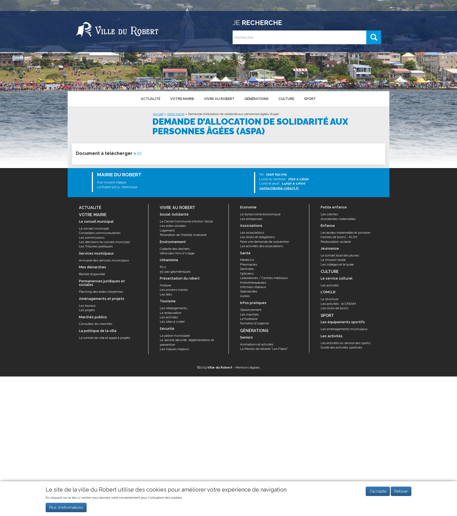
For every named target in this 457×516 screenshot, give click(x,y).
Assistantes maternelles (338, 219)
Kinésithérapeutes (253, 283)
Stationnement (250, 310)
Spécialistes (248, 291)
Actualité (150, 99)
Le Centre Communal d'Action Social (186, 221)
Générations (256, 99)
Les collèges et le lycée (337, 264)
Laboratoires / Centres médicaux (264, 278)
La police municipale (175, 336)
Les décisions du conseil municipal (104, 242)
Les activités (169, 317)
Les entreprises (251, 219)
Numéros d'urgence (254, 323)
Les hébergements (173, 308)
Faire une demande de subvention (264, 242)
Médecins (247, 260)
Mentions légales (247, 367)
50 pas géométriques (175, 272)
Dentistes (247, 269)
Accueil (158, 114)
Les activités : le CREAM (338, 304)
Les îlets (166, 294)
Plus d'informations (66, 507)
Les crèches (329, 214)
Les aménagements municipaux (344, 329)
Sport (309, 99)
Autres (245, 296)
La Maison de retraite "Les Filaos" (264, 349)
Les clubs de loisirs (334, 308)
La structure (329, 299)
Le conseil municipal (94, 228)
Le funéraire (248, 319)
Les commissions (91, 237)
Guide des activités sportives (341, 347)
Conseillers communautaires (99, 233)
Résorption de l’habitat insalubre (183, 235)
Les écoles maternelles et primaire (345, 233)
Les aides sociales (173, 226)
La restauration (170, 313)
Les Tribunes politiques (96, 246)
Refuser (401, 491)
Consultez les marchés (95, 324)
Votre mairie (182, 99)
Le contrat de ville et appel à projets (104, 338)
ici (139, 153)
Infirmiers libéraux (253, 287)
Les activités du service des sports (345, 343)
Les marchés (249, 314)
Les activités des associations (261, 246)
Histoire (165, 285)
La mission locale (333, 260)
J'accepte (377, 491)
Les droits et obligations (257, 237)
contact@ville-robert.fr (279, 188)
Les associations (252, 233)
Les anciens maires (174, 290)
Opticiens (247, 273)
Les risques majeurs (174, 349)
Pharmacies (248, 264)
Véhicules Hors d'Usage (177, 253)
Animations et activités (256, 344)
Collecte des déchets (175, 249)
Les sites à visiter (172, 321)
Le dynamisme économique (260, 214)
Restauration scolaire (336, 242)
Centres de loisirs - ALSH (339, 237)
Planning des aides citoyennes (101, 292)
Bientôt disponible (92, 274)
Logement (167, 230)
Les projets (87, 310)
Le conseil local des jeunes (340, 255)
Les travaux (87, 306)
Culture (286, 99)
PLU (163, 267)
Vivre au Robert (219, 99)
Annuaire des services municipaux (104, 260)
